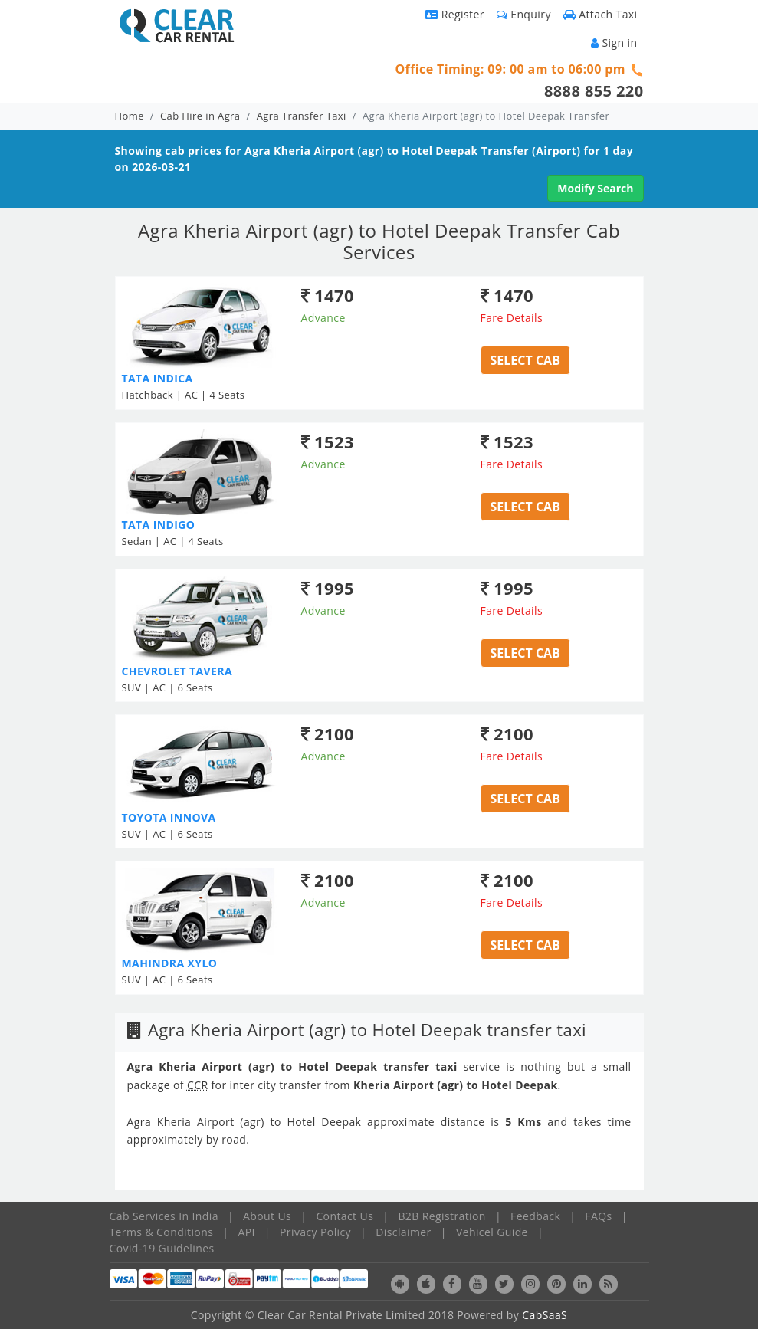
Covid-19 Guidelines (162, 1248)
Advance (323, 317)
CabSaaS (544, 1315)
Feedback (535, 1216)
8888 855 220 (594, 90)
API (246, 1232)
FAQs (598, 1216)
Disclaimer (403, 1232)
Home (129, 116)
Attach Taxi (600, 14)
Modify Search (595, 188)
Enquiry (524, 14)
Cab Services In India (164, 1216)
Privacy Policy (315, 1232)
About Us (267, 1216)
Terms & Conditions (162, 1232)
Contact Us (344, 1216)
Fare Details (512, 317)
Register (454, 14)
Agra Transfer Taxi (301, 116)
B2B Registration (441, 1216)
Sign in (614, 42)
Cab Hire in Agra (200, 116)
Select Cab (525, 360)
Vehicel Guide (492, 1232)
